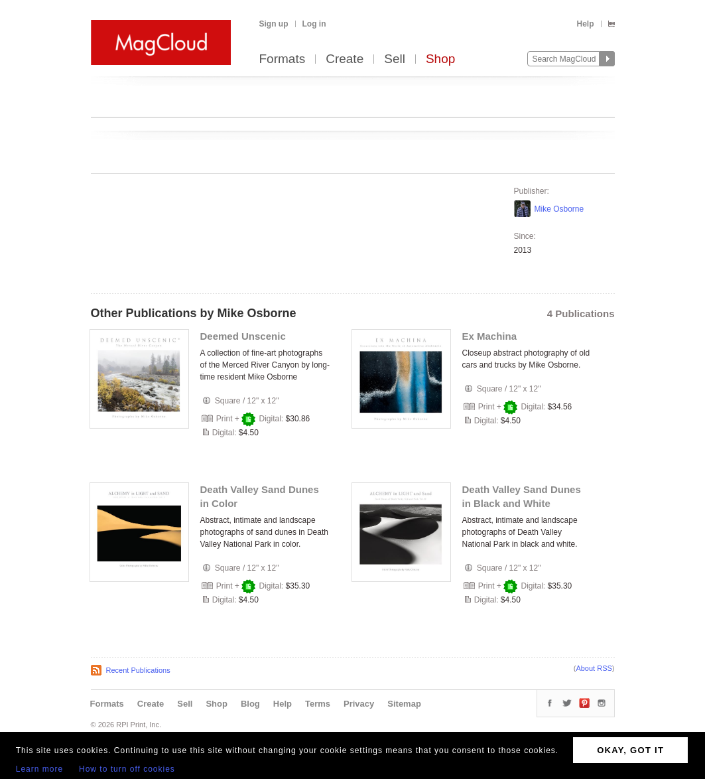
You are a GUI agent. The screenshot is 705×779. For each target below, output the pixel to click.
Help (585, 24)
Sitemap (404, 704)
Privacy (359, 704)
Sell (394, 59)
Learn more (39, 769)
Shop (440, 59)
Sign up (273, 24)
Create (344, 59)
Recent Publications (138, 670)
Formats (282, 59)
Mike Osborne (559, 209)
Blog (250, 704)
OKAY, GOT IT (630, 750)
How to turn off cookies (127, 769)
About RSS (593, 668)
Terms (317, 704)
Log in (314, 24)
